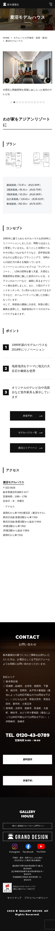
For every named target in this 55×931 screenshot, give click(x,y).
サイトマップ (14, 898)
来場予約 (27, 780)
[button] (7, 80)
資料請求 (27, 759)
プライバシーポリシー (36, 898)
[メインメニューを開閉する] (50, 4)
